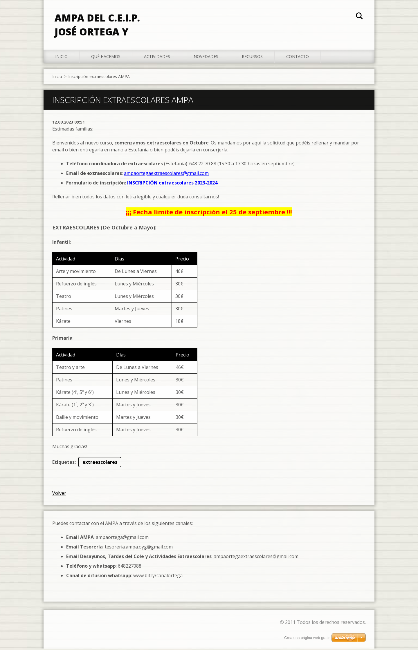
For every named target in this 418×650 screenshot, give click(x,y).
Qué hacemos (105, 58)
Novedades (206, 58)
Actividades (157, 58)
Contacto (297, 58)
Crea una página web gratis (307, 637)
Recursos (252, 58)
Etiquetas (63, 463)
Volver (59, 494)
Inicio (61, 58)
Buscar (359, 17)
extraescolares (99, 463)
